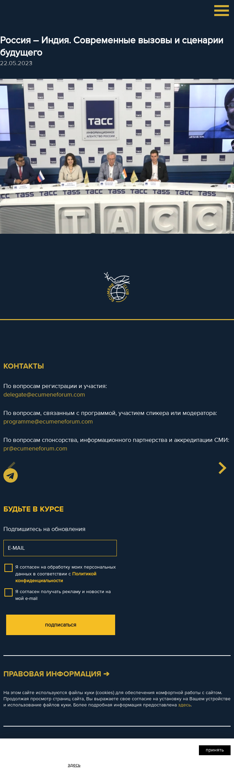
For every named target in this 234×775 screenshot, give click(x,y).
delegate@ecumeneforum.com (44, 394)
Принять (215, 750)
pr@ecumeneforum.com (35, 448)
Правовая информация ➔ (56, 674)
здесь (184, 705)
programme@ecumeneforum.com (48, 421)
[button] (222, 468)
